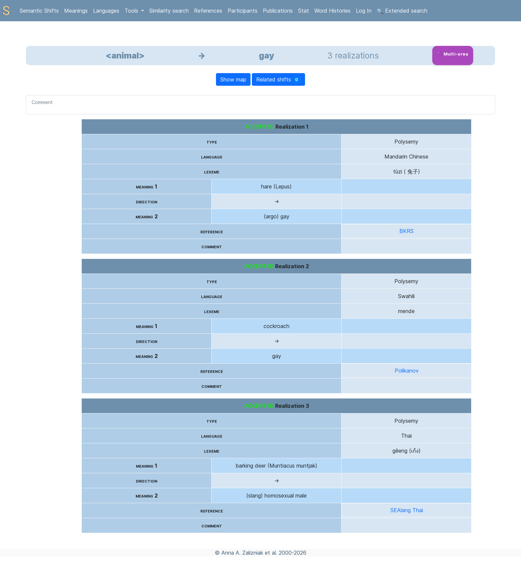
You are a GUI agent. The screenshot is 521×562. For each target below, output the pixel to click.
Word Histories (332, 10)
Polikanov (407, 370)
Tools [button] (132, 10)
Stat (303, 10)
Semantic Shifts (39, 10)
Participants (243, 10)
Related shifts (278, 79)
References (208, 10)
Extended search (402, 11)
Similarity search (169, 10)
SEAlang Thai (406, 510)
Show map (233, 79)
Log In (363, 10)
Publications (278, 10)
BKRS (406, 231)
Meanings (76, 10)
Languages (106, 10)
